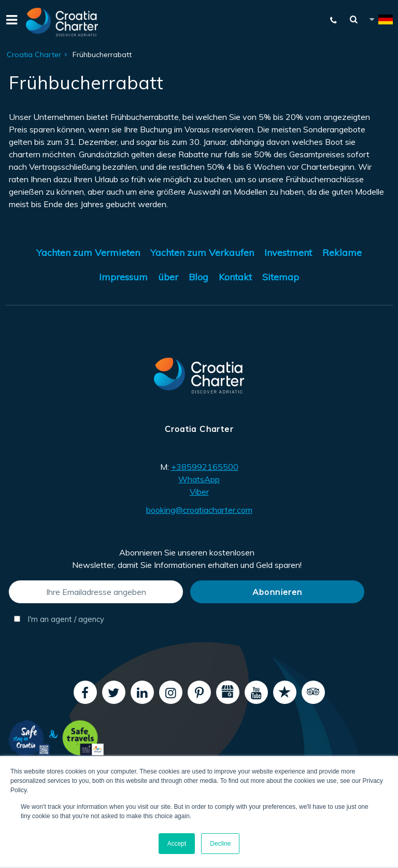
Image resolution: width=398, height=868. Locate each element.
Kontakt (235, 277)
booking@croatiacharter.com (199, 510)
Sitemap (280, 277)
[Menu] (10, 22)
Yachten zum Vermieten (88, 253)
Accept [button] (177, 843)
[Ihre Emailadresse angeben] (96, 591)
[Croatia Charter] (62, 22)
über (168, 277)
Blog (198, 277)
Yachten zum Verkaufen (202, 253)
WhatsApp (199, 479)
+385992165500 (204, 467)
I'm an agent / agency (59, 619)
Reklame (342, 253)
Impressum (123, 277)
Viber (199, 491)
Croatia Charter (34, 54)
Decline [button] (220, 843)
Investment (288, 253)
